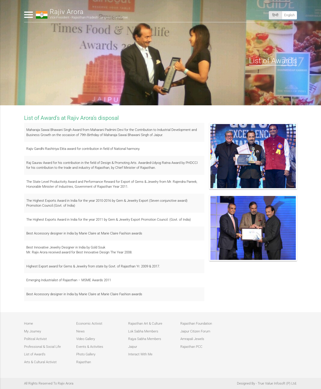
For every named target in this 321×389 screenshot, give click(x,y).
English (289, 15)
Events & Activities (89, 347)
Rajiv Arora (89, 14)
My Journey (32, 331)
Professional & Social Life (42, 347)
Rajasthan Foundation (196, 324)
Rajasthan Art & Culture (145, 324)
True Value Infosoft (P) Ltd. (277, 383)
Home (28, 324)
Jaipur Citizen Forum (195, 331)
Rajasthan (83, 362)
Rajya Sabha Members (144, 339)
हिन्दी (275, 15)
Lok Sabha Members (143, 331)
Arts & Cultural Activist (40, 362)
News (80, 331)
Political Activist (35, 339)
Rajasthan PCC (191, 347)
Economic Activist (89, 324)
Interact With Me (140, 354)
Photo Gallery (85, 354)
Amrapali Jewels (192, 339)
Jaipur (132, 347)
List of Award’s (34, 354)
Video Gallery (85, 339)
